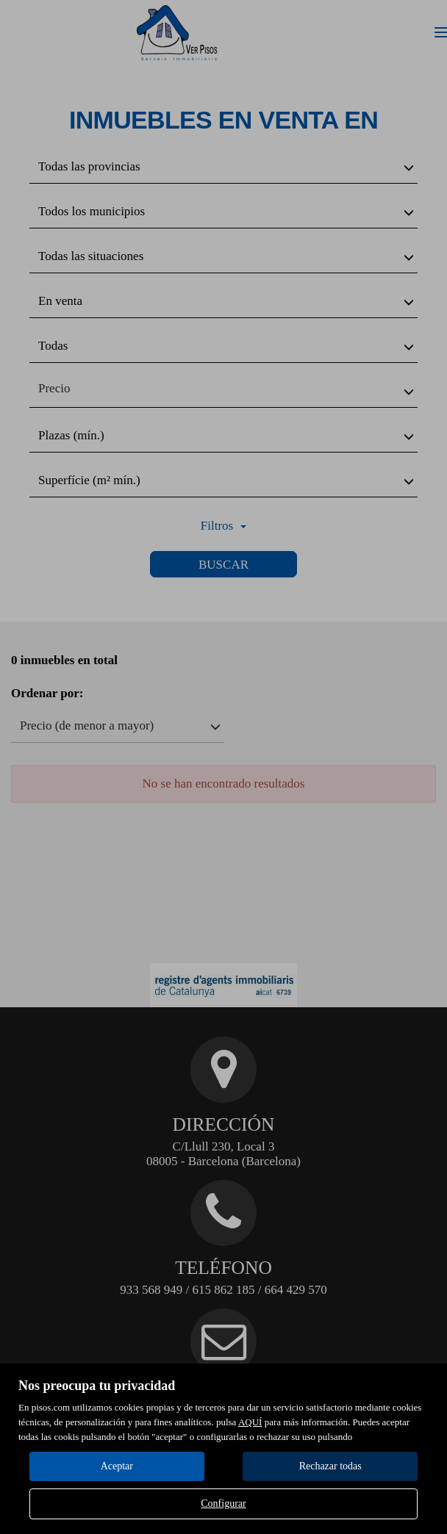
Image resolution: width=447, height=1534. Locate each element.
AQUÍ (250, 1421)
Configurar (223, 1503)
